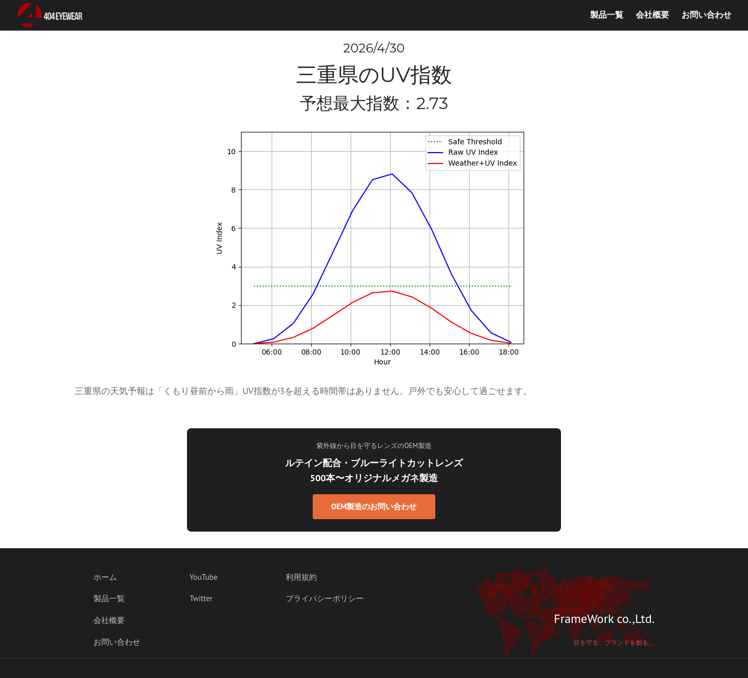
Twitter (201, 598)
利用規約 (301, 577)
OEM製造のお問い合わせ (374, 506)
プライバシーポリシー (325, 598)
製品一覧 (606, 14)
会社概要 (652, 14)
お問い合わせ (706, 14)
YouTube (204, 577)
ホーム (105, 577)
